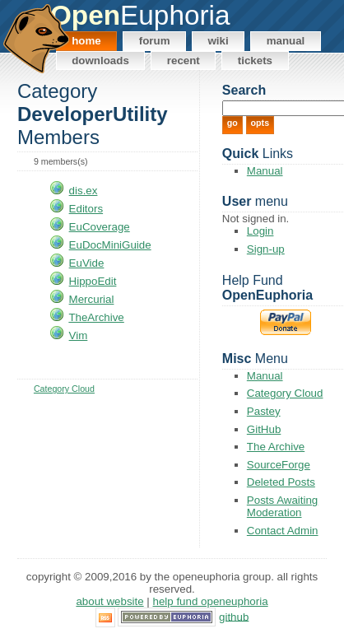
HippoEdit (93, 281)
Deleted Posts (281, 482)
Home (86, 41)
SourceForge (278, 465)
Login (260, 231)
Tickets (255, 60)
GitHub (264, 429)
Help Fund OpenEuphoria (210, 601)
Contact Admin (282, 530)
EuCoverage (99, 227)
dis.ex (83, 190)
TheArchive (95, 317)
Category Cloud (64, 389)
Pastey (264, 411)
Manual (286, 41)
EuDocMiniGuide (110, 245)
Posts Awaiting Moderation (282, 506)
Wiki (217, 41)
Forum (154, 41)
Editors (86, 209)
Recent (183, 60)
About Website (109, 601)
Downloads (100, 60)
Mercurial (91, 299)
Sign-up (266, 249)
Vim (78, 335)
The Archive (275, 446)
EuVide (87, 263)
